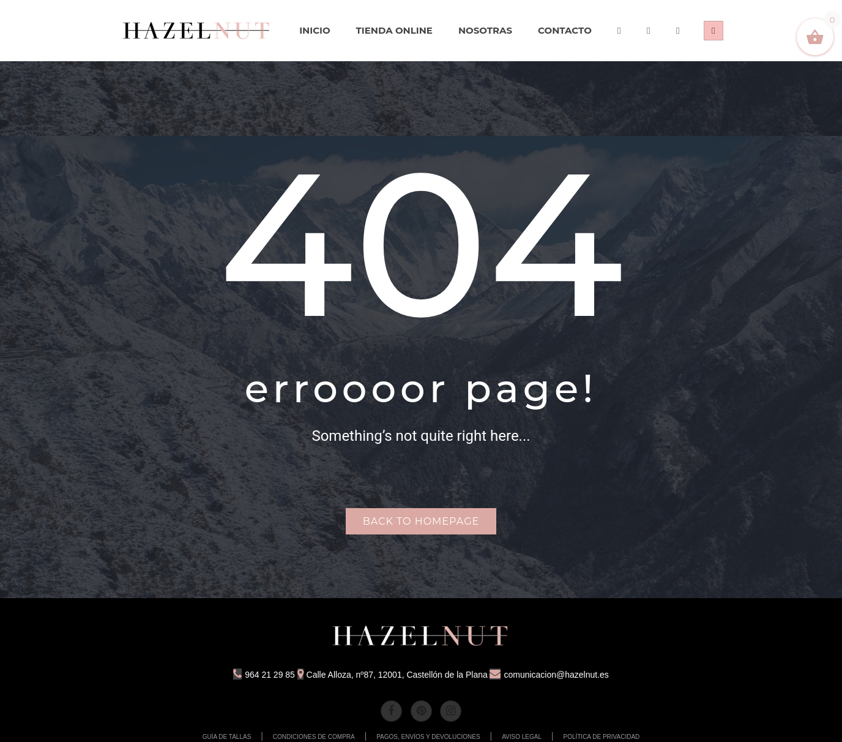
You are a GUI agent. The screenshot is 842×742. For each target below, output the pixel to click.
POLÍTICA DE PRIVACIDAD (601, 736)
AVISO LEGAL (522, 736)
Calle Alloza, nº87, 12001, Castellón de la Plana (392, 675)
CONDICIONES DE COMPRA (314, 736)
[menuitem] (197, 30)
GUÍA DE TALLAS (227, 736)
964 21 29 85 (264, 675)
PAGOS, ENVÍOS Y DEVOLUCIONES (428, 736)
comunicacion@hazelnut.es (549, 675)
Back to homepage (421, 521)
